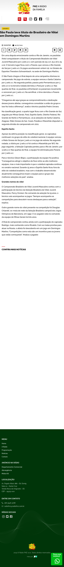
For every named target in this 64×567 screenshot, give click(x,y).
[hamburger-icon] (47, 19)
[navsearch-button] (25, 19)
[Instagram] (30, 19)
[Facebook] (40, 19)
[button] (4, 50)
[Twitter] (35, 19)
